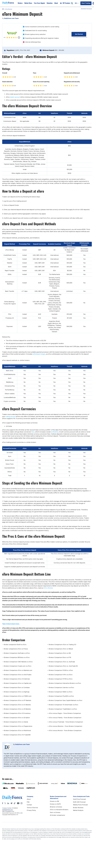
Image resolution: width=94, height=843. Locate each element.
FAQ (28, 802)
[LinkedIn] (8, 803)
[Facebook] (2, 803)
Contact (29, 805)
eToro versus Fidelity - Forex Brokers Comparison (65, 717)
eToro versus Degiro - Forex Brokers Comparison (65, 713)
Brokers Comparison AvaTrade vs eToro (17, 653)
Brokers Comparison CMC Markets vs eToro (18, 662)
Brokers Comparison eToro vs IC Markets (17, 705)
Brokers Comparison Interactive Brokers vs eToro (65, 683)
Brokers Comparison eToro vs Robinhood (17, 730)
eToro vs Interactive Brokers (59, 809)
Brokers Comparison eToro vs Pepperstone (18, 726)
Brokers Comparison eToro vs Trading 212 (62, 644)
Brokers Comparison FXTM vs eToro (60, 679)
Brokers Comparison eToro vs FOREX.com (17, 696)
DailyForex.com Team (22, 744)
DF (3, 9)
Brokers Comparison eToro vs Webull (61, 649)
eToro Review (8, 9)
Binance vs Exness (56, 807)
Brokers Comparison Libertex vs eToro (61, 687)
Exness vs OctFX (55, 804)
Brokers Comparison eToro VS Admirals (17, 679)
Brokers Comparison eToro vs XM (60, 653)
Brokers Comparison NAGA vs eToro (60, 692)
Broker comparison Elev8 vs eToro (15, 644)
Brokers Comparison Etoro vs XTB (60, 657)
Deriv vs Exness (55, 812)
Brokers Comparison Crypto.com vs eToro (17, 666)
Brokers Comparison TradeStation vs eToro (63, 709)
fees (33, 432)
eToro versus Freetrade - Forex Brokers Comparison (66, 722)
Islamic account (15, 97)
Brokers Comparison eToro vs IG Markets (17, 709)
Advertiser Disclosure (86, 8)
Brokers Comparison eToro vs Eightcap (16, 692)
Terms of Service (32, 807)
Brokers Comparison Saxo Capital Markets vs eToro (65, 700)
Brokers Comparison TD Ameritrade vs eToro (63, 705)
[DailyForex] (12, 797)
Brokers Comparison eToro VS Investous (17, 713)
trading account (11, 416)
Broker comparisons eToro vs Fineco (16, 649)
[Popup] (19, 37)
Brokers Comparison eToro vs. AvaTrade (62, 662)
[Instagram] (21, 803)
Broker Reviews (78, 807)
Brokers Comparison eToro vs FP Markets (17, 700)
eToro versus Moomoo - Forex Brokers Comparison (65, 726)
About (29, 799)
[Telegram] (11, 803)
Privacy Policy (31, 810)
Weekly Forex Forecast (80, 805)
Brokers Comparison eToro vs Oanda (16, 722)
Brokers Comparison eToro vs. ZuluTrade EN (63, 666)
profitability (54, 432)
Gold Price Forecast (79, 799)
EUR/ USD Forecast (79, 802)
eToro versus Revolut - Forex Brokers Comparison (65, 730)
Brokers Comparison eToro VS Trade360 (17, 735)
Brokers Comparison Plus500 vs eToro (61, 696)
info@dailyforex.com (7, 809)
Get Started (79, 34)
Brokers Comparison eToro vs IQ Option (17, 717)
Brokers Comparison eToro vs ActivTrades (17, 674)
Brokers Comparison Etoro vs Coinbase (17, 687)
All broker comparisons (57, 815)
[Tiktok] (14, 803)
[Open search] (72, 3)
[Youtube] (18, 803)
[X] (5, 803)
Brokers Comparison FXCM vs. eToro (61, 670)
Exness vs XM (54, 801)
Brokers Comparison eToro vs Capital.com (17, 683)
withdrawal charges (39, 354)
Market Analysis (78, 810)
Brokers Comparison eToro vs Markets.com (18, 670)
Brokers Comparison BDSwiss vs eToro (17, 657)
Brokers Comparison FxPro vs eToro (60, 674)
